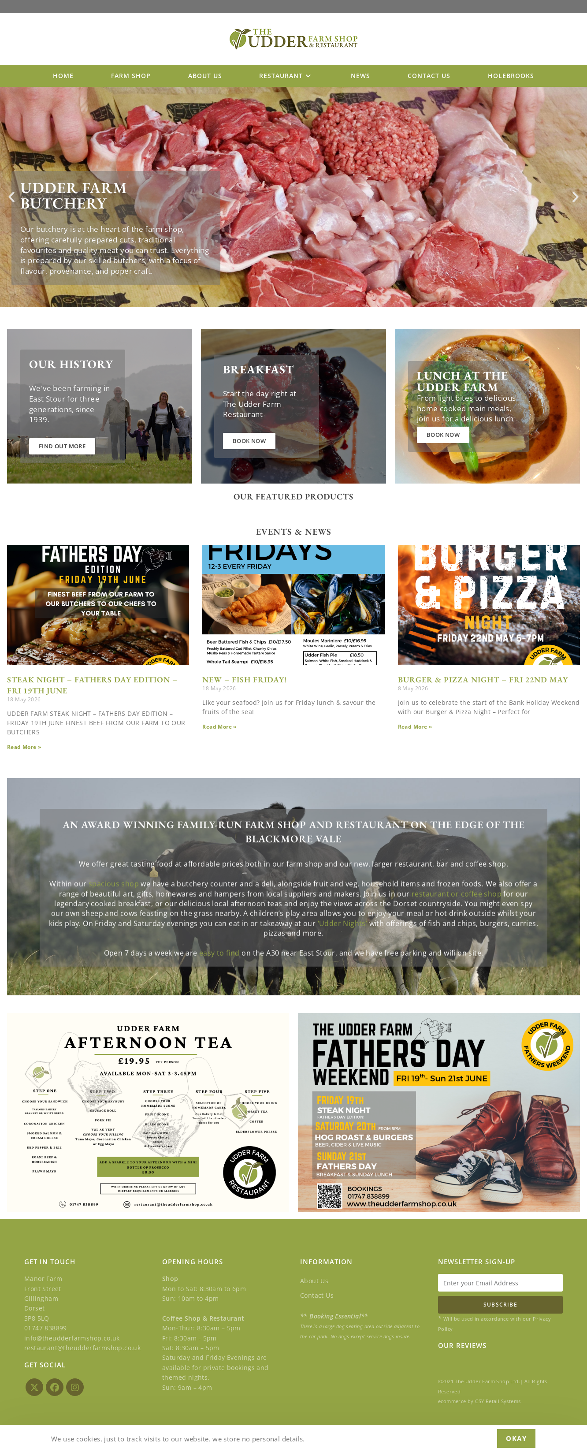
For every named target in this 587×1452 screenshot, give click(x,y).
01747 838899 (45, 1328)
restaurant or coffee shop (457, 917)
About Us (314, 1281)
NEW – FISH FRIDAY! (244, 679)
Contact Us (317, 1295)
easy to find (219, 976)
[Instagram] (75, 1387)
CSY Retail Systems (497, 1401)
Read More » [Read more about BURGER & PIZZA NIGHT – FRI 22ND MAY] (415, 726)
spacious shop (114, 907)
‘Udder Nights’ (343, 946)
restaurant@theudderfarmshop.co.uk (82, 1348)
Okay (516, 1438)
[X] (34, 1387)
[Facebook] (54, 1387)
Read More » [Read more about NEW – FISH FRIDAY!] (219, 726)
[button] (11, 197)
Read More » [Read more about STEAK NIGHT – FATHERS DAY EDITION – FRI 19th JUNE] (24, 747)
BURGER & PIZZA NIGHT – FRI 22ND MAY (483, 679)
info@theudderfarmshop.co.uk (72, 1338)
